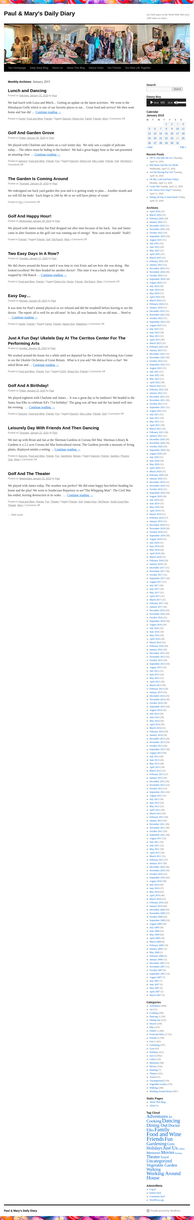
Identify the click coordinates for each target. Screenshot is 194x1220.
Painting (154, 1070)
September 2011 (157, 834)
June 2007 (154, 984)
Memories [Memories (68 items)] (153, 1153)
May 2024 (154, 293)
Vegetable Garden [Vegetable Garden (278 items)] (161, 1165)
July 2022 (154, 371)
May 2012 (154, 806)
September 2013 (157, 749)
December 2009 (157, 909)
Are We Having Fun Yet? (161, 172)
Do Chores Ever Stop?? (161, 190)
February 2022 (157, 389)
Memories (154, 1062)
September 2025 (157, 236)
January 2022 (156, 393)
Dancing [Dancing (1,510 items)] (171, 1121)
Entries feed (155, 1192)
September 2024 (157, 279)
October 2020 (156, 446)
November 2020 (157, 443)
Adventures (155, 1005)
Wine (105, 118)
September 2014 (157, 706)
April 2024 (155, 296)
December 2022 (157, 354)
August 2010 (156, 881)
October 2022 (156, 361)
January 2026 (156, 222)
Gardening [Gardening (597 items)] (156, 1143)
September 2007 (157, 973)
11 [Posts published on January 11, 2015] (183, 128)
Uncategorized (157, 1080)
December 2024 (157, 268)
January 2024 (156, 307)
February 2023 (157, 346)
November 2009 (157, 913)
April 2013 (155, 767)
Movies (77, 456)
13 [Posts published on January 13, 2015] (155, 133)
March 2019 (155, 514)
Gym (152, 1048)
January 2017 (156, 606)
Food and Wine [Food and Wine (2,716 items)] (163, 1134)
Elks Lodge (98, 161)
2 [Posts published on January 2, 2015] (172, 124)
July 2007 (154, 981)
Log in (153, 1189)
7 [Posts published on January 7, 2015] (160, 128)
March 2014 (155, 728)
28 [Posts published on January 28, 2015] (160, 143)
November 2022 (157, 357)
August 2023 (156, 325)
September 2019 (157, 492)
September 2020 (157, 450)
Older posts (15, 514)
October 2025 (156, 232)
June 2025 (154, 247)
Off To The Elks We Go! (161, 158)
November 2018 (157, 528)
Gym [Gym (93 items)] (171, 1144)
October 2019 (156, 489)
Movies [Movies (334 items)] (167, 1152)
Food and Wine (35, 118)
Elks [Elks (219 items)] (150, 1130)
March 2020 (155, 471)
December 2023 (157, 311)
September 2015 (157, 663)
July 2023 (154, 329)
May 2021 (154, 421)
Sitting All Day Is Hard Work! (164, 197)
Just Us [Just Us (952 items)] (170, 1148)
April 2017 (155, 596)
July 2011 (154, 842)
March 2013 (155, 770)
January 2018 (156, 564)
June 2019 (154, 503)
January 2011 (156, 863)
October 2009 (156, 916)
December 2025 (157, 225)
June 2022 (154, 375)
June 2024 (154, 289)
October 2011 (156, 831)
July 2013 (154, 756)
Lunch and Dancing (27, 90)
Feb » (183, 147)
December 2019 (157, 482)
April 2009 (155, 938)
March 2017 (155, 599)
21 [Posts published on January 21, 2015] (160, 138)
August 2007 (156, 977)
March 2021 (155, 428)
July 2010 (154, 884)
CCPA (63, 371)
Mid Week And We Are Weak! (164, 165)
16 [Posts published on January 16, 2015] (172, 133)
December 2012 (157, 781)
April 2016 (155, 639)
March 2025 (155, 257)
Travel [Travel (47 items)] (165, 1157)
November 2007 (157, 966)
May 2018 (154, 549)
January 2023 (156, 350)
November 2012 (157, 785)
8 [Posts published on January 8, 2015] (166, 128)
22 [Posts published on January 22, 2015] (166, 138)
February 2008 (157, 956)
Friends (48, 118)
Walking (154, 1087)
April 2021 (155, 425)
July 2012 (154, 799)
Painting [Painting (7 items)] (178, 1153)
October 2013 (156, 745)
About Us (57, 67)
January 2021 (156, 435)
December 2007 (157, 963)
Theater (54, 501)
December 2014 (157, 696)
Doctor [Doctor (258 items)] (174, 1125)
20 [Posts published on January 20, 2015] (155, 138)
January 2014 (156, 735)
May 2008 (154, 952)
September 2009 (157, 920)
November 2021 (157, 400)
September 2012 (157, 792)
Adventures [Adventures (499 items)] (157, 1116)
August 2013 (156, 753)
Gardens (114, 456)
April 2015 (155, 681)
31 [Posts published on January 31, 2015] (177, 143)
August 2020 (156, 453)
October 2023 (156, 318)
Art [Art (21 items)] (170, 1116)
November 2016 (157, 614)
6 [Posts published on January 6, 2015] (155, 128)
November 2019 (157, 485)
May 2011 (154, 849)
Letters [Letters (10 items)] (181, 1149)
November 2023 (157, 314)
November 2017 (157, 571)
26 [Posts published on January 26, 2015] (149, 143)
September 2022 (157, 364)
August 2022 (156, 368)
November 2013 (157, 742)
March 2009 (155, 941)
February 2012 (157, 817)
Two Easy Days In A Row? (33, 253)
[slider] (163, 103)
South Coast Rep (119, 501)
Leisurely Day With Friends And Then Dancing (53, 428)
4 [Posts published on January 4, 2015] (183, 124)
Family (21, 118)
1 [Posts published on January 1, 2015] (166, 124)
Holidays (154, 1052)
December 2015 (157, 653)
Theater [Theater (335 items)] (153, 1156)
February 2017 (157, 603)
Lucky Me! (155, 186)
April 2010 (155, 895)
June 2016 (154, 631)
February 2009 (157, 945)
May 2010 (154, 891)
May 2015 (154, 678)
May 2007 (154, 988)
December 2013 (157, 738)
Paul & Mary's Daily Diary (39, 13)
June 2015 (154, 674)
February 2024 (157, 304)
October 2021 (156, 403)
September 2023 (157, 321)
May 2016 (154, 635)
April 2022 (155, 382)
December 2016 (157, 610)
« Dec (149, 147)
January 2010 (156, 906)
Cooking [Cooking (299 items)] (153, 1120)
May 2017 (154, 592)
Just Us (153, 1055)
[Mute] (176, 103)
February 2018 (157, 560)
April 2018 (155, 553)
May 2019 (154, 507)
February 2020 (157, 475)
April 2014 (155, 724)
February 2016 (157, 646)
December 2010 (157, 867)
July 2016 (154, 628)
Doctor (70, 281)
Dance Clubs (96, 67)
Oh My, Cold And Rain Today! (164, 179)
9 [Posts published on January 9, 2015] (172, 128)
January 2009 (156, 948)
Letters (153, 1059)
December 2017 (157, 567)
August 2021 (156, 411)
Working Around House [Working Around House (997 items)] (163, 1176)
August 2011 (156, 838)
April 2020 (155, 468)
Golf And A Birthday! (28, 385)
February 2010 (157, 902)
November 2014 (157, 699)
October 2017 (156, 574)
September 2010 (157, 877)
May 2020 (154, 464)
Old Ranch (125, 161)
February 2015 (157, 688)
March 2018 (155, 557)
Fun (57, 161)
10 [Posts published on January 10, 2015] (177, 128)
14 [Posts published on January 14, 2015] (160, 133)
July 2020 (154, 457)
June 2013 (154, 760)
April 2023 (155, 339)
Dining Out (78, 118)
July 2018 (154, 542)
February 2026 (157, 218)
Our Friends (114, 67)
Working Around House (161, 1091)
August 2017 (156, 582)
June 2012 (154, 802)
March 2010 (155, 899)
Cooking (154, 1013)
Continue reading (48, 112)
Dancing (66, 118)
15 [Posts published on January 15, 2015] (166, 133)
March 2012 (155, 813)
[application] (166, 102)
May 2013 (154, 763)
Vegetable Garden (158, 1084)
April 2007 (155, 991)
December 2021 (157, 396)
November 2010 (157, 870)
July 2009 (154, 927)
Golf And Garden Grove (31, 132)
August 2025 (156, 239)
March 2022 (155, 386)
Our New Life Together (138, 67)
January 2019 (156, 521)
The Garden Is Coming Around (38, 178)
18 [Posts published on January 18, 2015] (183, 133)
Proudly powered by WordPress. (165, 1210)
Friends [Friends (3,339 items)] (155, 1139)
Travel (153, 1077)
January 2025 (156, 264)
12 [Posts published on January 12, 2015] (149, 133)
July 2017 (154, 585)
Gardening (66, 456)
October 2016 (156, 617)
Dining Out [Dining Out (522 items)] (157, 1125)
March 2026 (155, 215)
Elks (152, 1027)
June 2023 (154, 332)
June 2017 (154, 589)
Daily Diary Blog (39, 67)
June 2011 (154, 845)
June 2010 (154, 888)
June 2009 (154, 931)
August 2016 (156, 624)
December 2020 (157, 439)
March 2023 (155, 343)
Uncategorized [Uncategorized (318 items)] (159, 1160)
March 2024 (155, 300)
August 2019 (156, 496)
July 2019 (154, 500)
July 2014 (154, 713)
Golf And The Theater (29, 473)
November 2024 (157, 272)
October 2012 (156, 788)
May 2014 (154, 720)
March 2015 (155, 685)
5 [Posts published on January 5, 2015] (149, 128)
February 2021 (157, 432)
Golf (117, 161)
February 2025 (157, 261)
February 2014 (157, 731)
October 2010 (156, 874)
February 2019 (157, 517)
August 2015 (156, 667)
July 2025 (154, 243)
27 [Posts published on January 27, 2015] (155, 143)
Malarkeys (81, 324)
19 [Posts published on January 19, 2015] (149, 138)
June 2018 (154, 546)
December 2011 (157, 824)
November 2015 (157, 656)
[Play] (152, 103)
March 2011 (155, 856)
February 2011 (157, 859)
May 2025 (154, 250)
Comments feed (157, 1196)
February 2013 (157, 774)
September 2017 (157, 578)
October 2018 (156, 532)
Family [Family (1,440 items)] (161, 1130)
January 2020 (156, 478)
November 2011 (157, 827)
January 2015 (156, 692)
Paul (54, 95)
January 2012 (156, 820)
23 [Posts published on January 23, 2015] (172, 138)
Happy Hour (68, 324)
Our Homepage (17, 67)
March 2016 (155, 642)
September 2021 (157, 407)
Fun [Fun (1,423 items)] (169, 1139)
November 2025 (157, 229)
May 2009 (154, 934)
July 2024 (154, 286)
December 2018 (157, 525)
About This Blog (76, 67)
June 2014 (154, 717)
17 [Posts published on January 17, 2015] (177, 133)
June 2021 (154, 418)
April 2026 (155, 211)
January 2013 (156, 777)
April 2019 (155, 510)
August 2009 (156, 924)
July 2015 (154, 671)
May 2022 (154, 378)
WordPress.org (157, 1200)
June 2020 (154, 460)
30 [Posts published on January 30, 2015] (172, 143)
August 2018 (156, 539)
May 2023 (154, 336)
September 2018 (157, 535)
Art (151, 1009)
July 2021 (154, 414)
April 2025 (155, 254)
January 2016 (156, 649)
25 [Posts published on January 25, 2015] (183, 138)
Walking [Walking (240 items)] (153, 1169)
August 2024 (156, 282)
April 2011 (155, 852)
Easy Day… (19, 295)
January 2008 (156, 959)
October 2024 (156, 275)
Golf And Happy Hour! (29, 216)
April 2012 (155, 810)
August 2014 (156, 710)
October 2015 (156, 660)
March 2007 (155, 995)
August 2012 (156, 795)
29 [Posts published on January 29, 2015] (166, 143)
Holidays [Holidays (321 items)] (154, 1148)
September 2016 (157, 621)
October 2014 (156, 703)
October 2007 (156, 970)
